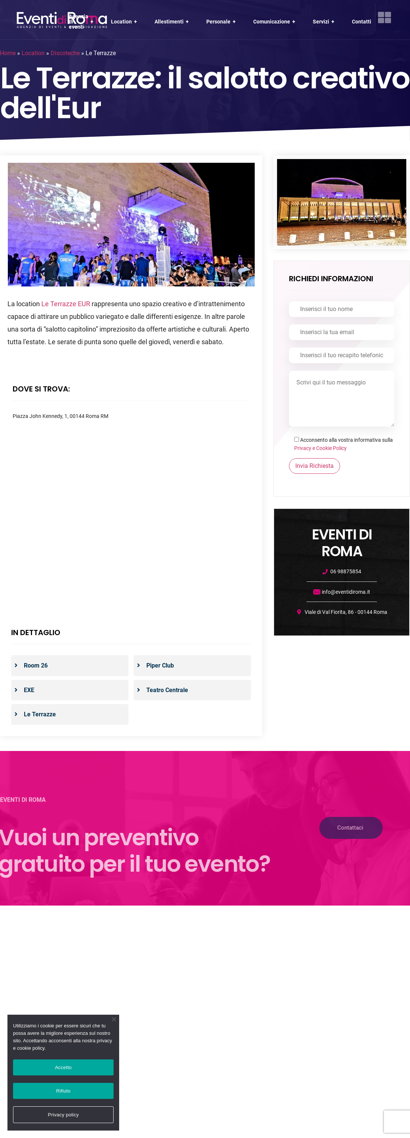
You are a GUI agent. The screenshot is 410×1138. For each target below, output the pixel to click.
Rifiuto (63, 1091)
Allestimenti (172, 22)
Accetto (63, 1067)
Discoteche (65, 53)
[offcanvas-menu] (384, 17)
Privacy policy (63, 1115)
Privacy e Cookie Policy (320, 448)
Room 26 (35, 665)
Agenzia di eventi (82, 21)
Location (125, 22)
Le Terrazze (39, 714)
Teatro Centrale (166, 690)
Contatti (361, 22)
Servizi (324, 22)
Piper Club (159, 665)
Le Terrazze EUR (65, 304)
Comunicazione (275, 22)
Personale (221, 22)
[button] (311, 828)
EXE (28, 690)
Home (8, 53)
